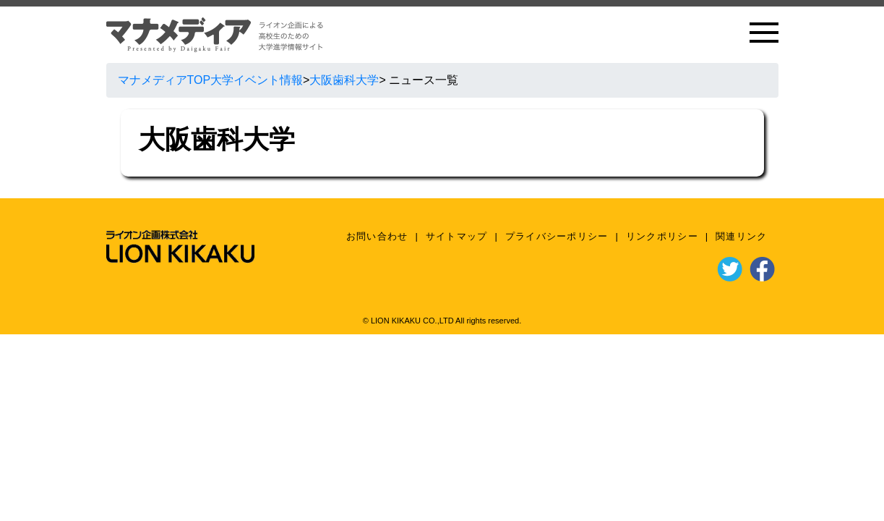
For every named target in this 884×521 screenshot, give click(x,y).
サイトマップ (457, 236)
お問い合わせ (377, 236)
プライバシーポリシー (557, 236)
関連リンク (742, 236)
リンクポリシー (662, 236)
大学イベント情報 (256, 80)
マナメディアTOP (164, 80)
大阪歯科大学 (344, 80)
